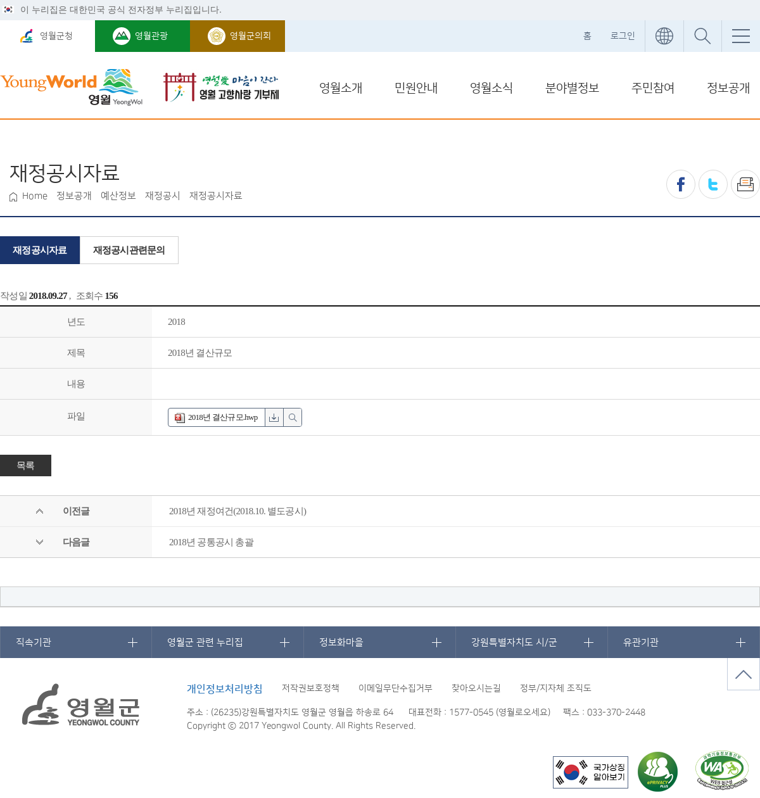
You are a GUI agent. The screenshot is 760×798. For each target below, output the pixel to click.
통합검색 (702, 36)
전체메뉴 (740, 36)
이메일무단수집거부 (395, 688)
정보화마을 (341, 642)
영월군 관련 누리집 (205, 642)
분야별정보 (572, 88)
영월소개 (340, 88)
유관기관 (641, 642)
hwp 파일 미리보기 (292, 417)
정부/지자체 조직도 (556, 688)
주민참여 (652, 88)
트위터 (713, 184)
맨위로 (743, 674)
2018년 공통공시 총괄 (211, 542)
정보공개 (728, 88)
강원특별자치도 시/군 (514, 642)
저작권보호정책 (310, 688)
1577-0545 (471, 712)
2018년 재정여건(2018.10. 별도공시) (237, 511)
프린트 (745, 184)
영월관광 (151, 36)
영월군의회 (250, 36)
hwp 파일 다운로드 (274, 417)
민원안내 (416, 88)
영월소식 (491, 88)
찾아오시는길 (476, 688)
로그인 (623, 36)
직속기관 (33, 642)
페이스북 (680, 184)
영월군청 (56, 36)
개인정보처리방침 (225, 689)
